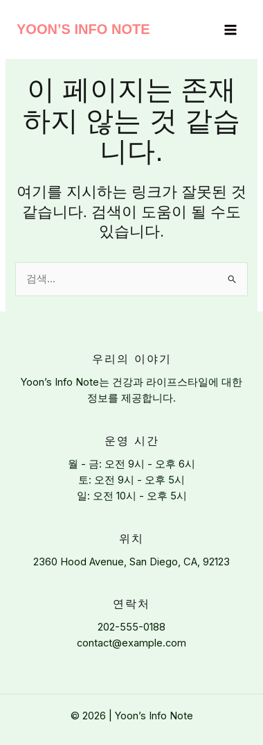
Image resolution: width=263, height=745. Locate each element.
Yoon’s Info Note (83, 29)
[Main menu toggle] (230, 30)
